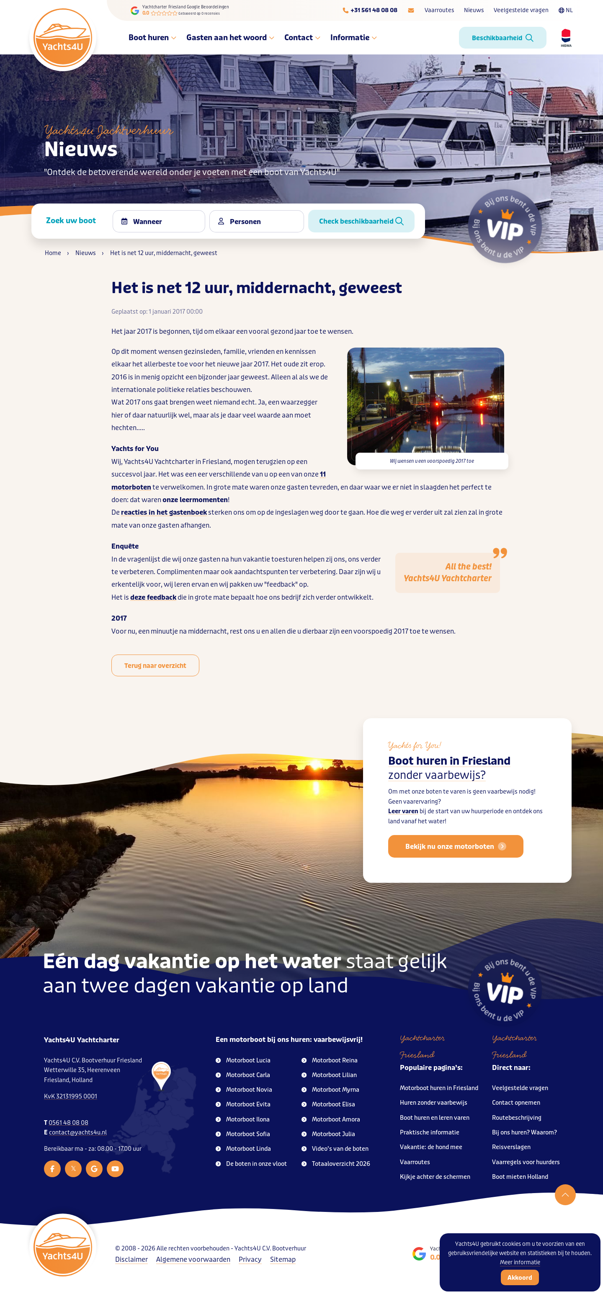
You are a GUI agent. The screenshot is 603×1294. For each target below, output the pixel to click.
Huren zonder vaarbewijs (433, 1103)
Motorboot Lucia (243, 1061)
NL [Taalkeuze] (566, 10)
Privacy (250, 1259)
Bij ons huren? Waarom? (524, 1133)
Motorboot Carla (243, 1075)
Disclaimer (131, 1259)
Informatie (353, 38)
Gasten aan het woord (230, 38)
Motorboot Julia (328, 1134)
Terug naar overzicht (155, 666)
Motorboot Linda (243, 1149)
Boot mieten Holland (520, 1177)
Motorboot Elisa (328, 1104)
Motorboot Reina (330, 1061)
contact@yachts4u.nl (78, 1133)
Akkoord (520, 1277)
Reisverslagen (511, 1147)
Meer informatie (520, 1262)
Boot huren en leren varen (434, 1118)
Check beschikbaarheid (361, 221)
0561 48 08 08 (68, 1123)
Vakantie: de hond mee (431, 1147)
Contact (302, 38)
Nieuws (474, 10)
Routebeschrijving (516, 1118)
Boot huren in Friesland (449, 781)
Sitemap (283, 1259)
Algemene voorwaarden (193, 1259)
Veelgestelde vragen (521, 10)
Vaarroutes (439, 10)
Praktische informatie (429, 1133)
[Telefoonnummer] (369, 10)
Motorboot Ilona (243, 1120)
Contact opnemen (516, 1103)
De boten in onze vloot (251, 1164)
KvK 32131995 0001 (70, 1097)
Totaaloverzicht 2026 (336, 1164)
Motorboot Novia (244, 1090)
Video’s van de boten (335, 1149)
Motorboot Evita (243, 1104)
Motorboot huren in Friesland (439, 1088)
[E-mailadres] (411, 10)
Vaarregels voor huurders (526, 1162)
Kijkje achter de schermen (435, 1177)
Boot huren (152, 38)
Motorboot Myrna (330, 1090)
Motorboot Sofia (243, 1134)
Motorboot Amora (331, 1120)
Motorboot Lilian (329, 1075)
